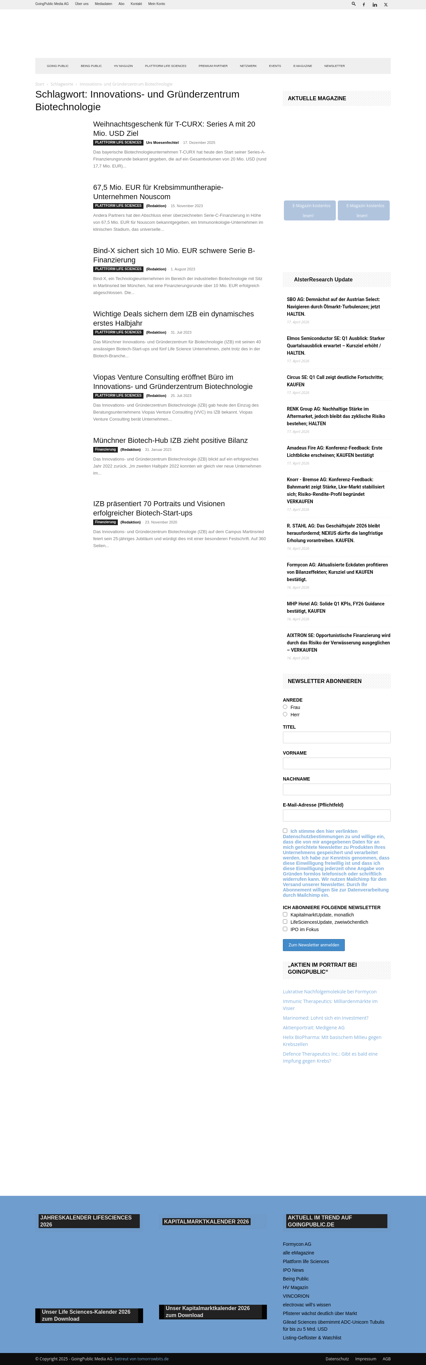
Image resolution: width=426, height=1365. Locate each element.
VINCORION (296, 1296)
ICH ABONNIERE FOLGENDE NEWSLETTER (332, 907)
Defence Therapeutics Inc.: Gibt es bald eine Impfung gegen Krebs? (330, 1057)
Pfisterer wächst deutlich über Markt (320, 1313)
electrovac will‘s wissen (307, 1304)
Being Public (296, 1278)
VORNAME (295, 753)
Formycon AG (297, 1244)
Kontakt (136, 4)
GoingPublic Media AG (52, 4)
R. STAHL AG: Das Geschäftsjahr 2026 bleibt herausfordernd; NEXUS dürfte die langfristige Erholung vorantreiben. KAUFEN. (335, 533)
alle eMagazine (298, 1252)
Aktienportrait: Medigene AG (313, 1027)
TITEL (289, 727)
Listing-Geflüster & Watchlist (312, 1337)
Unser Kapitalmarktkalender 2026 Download (208, 1312)
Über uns (82, 4)
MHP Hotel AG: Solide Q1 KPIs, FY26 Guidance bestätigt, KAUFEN (335, 607)
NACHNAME (296, 779)
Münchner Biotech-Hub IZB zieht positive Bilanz (170, 440)
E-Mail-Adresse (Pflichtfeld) (313, 805)
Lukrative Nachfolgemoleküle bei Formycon (330, 991)
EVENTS (275, 66)
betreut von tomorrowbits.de (142, 1359)
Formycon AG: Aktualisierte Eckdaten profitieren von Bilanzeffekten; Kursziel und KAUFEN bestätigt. (337, 572)
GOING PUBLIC (58, 66)
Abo (121, 4)
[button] (354, 3)
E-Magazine (303, 66)
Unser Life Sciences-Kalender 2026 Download (86, 1315)
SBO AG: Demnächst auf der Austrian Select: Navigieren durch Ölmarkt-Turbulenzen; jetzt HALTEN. (333, 307)
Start (39, 84)
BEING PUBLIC (91, 66)
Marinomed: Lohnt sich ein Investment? (325, 1018)
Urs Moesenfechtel (162, 143)
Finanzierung (105, 449)
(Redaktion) (156, 206)
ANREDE (293, 700)
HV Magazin (123, 66)
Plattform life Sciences (306, 1261)
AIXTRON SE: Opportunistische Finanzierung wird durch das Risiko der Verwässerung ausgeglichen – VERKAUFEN (338, 643)
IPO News (293, 1270)
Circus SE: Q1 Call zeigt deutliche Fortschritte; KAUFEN (335, 381)
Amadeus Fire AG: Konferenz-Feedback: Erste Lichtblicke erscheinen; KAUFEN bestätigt (334, 451)
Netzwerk (248, 66)
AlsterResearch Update (323, 279)
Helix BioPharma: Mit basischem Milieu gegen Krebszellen (332, 1040)
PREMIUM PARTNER (213, 66)
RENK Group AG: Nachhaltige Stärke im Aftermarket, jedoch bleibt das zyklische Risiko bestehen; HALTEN (336, 416)
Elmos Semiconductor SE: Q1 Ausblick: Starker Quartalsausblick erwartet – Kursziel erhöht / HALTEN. (336, 346)
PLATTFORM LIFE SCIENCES (165, 66)
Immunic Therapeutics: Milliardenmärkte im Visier (330, 1004)
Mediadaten (103, 4)
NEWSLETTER (334, 66)
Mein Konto (156, 4)
